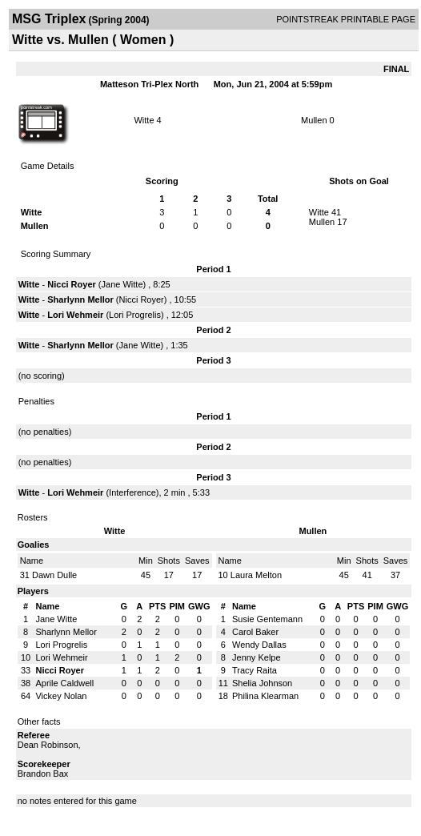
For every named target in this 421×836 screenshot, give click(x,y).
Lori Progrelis (135, 315)
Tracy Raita (254, 670)
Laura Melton (256, 575)
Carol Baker (255, 632)
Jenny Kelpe (256, 657)
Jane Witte (122, 284)
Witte (144, 120)
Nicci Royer (71, 284)
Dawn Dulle (54, 575)
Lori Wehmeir (75, 315)
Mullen (314, 120)
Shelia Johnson (262, 683)
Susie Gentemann (267, 619)
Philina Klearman (265, 696)
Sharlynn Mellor (80, 299)
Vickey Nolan (60, 696)
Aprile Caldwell (64, 683)
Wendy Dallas (259, 644)
